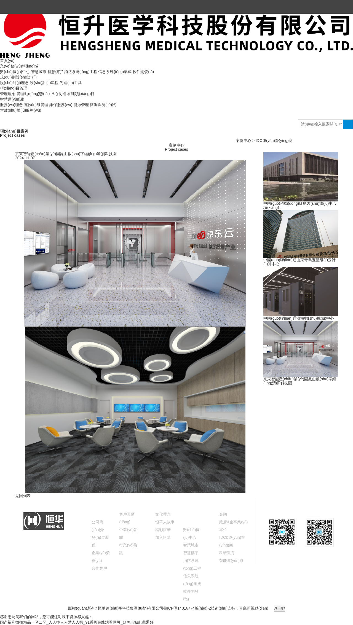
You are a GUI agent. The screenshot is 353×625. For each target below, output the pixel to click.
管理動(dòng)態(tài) (33, 93)
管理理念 (7, 93)
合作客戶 (99, 568)
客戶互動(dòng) (127, 518)
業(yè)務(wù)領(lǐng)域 (19, 66)
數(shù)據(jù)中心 (15, 71)
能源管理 (81, 105)
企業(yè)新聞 (128, 533)
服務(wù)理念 (11, 105)
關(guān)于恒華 (100, 506)
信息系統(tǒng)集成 (115, 71)
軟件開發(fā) (143, 71)
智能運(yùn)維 (231, 560)
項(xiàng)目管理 (13, 88)
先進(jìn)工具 (71, 82)
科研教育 (227, 553)
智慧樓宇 (55, 71)
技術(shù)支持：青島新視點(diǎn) (239, 608)
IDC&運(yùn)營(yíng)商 (232, 541)
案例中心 (243, 140)
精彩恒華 (163, 529)
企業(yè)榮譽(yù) (101, 557)
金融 (223, 514)
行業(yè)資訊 (128, 549)
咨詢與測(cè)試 (103, 105)
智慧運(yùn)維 (12, 99)
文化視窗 (164, 502)
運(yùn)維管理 (36, 105)
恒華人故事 (165, 522)
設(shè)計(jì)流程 (44, 82)
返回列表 (23, 496)
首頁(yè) (7, 60)
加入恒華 (163, 537)
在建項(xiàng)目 (81, 93)
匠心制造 (58, 93)
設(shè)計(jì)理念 (14, 82)
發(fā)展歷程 (100, 541)
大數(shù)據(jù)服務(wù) (20, 110)
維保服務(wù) (60, 105)
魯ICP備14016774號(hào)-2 (187, 608)
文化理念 (163, 514)
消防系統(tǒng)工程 (80, 71)
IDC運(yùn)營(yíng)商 (274, 140)
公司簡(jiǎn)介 (98, 526)
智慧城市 (38, 71)
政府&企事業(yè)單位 (233, 526)
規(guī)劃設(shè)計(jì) (18, 77)
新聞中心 (128, 502)
